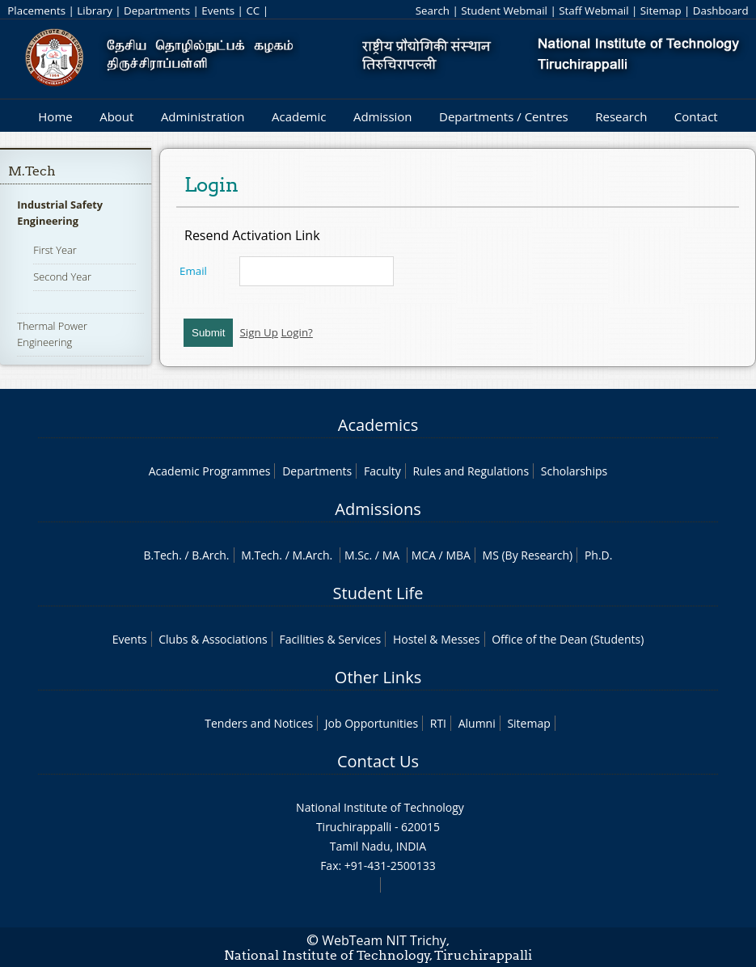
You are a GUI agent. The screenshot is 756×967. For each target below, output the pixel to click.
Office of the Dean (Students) (568, 639)
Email (193, 271)
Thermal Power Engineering (52, 334)
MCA (424, 555)
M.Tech (32, 171)
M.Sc (357, 555)
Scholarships (574, 471)
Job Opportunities (371, 723)
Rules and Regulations (470, 471)
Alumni (477, 723)
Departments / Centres (503, 116)
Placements (36, 10)
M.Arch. (312, 555)
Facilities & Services (330, 639)
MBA (458, 555)
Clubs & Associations (213, 639)
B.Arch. (210, 555)
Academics (378, 425)
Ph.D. (599, 555)
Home (55, 116)
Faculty (382, 471)
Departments (157, 10)
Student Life (378, 593)
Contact (696, 116)
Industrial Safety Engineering (60, 212)
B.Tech (161, 555)
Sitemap (661, 10)
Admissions (377, 509)
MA (390, 555)
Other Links (378, 677)
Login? (297, 332)
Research (621, 116)
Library (94, 10)
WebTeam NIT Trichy (384, 940)
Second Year (62, 276)
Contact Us (378, 761)
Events (217, 10)
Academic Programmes (210, 471)
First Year (54, 250)
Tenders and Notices (259, 723)
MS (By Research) (528, 555)
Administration (203, 116)
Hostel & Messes (436, 639)
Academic (299, 116)
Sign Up (258, 332)
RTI (438, 723)
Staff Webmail (593, 10)
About (116, 116)
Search (433, 10)
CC (253, 10)
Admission (382, 116)
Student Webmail (504, 10)
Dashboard (721, 10)
